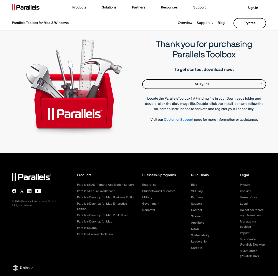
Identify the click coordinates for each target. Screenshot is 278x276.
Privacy (245, 184)
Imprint (245, 233)
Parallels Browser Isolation (95, 234)
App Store (198, 222)
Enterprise (149, 184)
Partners (197, 197)
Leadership (199, 241)
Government (150, 203)
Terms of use (248, 197)
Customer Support (178, 119)
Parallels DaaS (87, 227)
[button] (81, 8)
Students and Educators (158, 191)
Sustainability (200, 235)
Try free (250, 23)
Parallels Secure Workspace (96, 191)
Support (203, 23)
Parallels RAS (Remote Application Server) (105, 184)
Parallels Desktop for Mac (94, 221)
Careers (196, 247)
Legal (244, 203)
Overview (185, 23)
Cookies (245, 191)
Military (147, 197)
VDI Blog (197, 191)
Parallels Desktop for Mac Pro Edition (102, 215)
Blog (221, 23)
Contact (196, 210)
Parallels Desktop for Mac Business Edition (106, 197)
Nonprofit (148, 210)
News (195, 229)
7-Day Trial (228, 84)
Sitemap (196, 216)
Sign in (250, 8)
